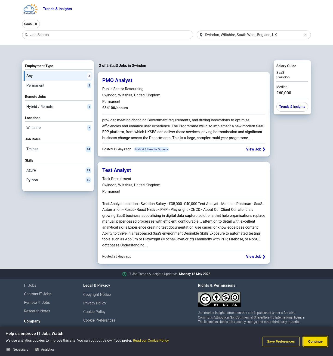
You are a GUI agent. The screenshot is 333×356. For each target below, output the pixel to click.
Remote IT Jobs (37, 290)
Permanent (58, 74)
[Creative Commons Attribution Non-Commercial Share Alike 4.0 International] (253, 285)
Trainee (58, 137)
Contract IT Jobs (37, 282)
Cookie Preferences (99, 308)
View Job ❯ (255, 137)
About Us (31, 318)
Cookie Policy (94, 300)
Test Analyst (116, 158)
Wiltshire (58, 116)
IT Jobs (30, 273)
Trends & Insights (57, 9)
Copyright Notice (97, 283)
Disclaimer (92, 317)
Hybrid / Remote (58, 95)
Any (58, 64)
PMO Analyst (117, 68)
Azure (58, 159)
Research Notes (37, 299)
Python (58, 168)
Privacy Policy (94, 291)
